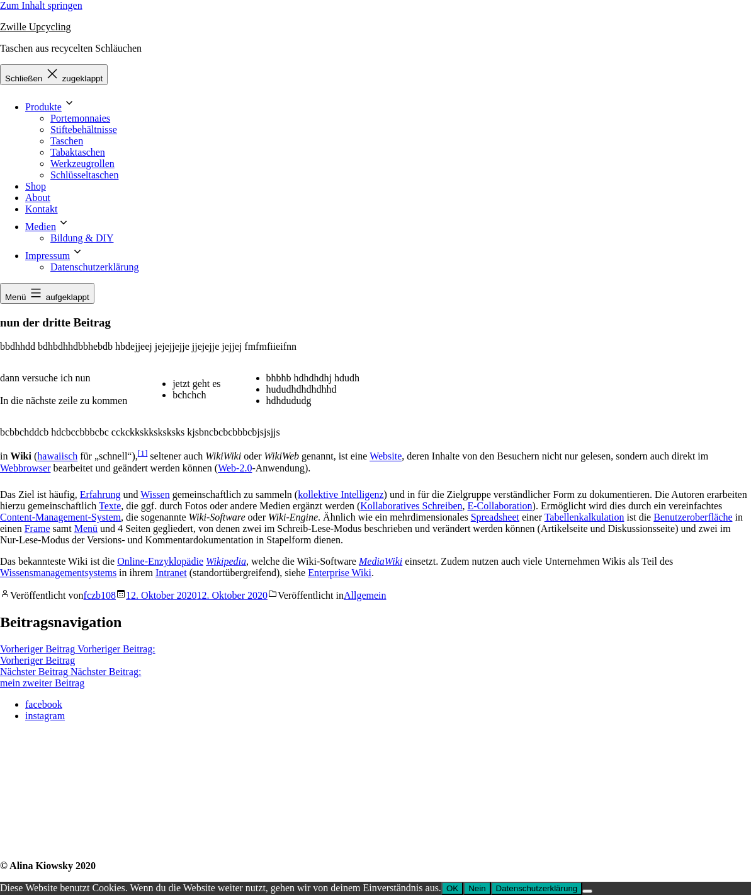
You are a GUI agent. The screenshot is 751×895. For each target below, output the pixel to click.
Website (386, 456)
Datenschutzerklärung (94, 267)
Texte (110, 505)
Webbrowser (25, 468)
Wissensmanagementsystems (58, 572)
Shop (35, 186)
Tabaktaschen (77, 152)
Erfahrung (100, 494)
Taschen (66, 141)
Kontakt (41, 209)
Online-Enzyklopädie (160, 561)
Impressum (47, 255)
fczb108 (100, 595)
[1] (143, 453)
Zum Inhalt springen (41, 5)
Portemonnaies (80, 118)
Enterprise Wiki (339, 572)
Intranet (171, 572)
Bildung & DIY (81, 238)
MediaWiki (380, 561)
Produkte (43, 106)
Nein (476, 888)
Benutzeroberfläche (692, 517)
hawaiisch (57, 456)
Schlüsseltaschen (84, 175)
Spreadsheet (495, 517)
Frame (37, 528)
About (37, 197)
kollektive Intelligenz (340, 494)
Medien (40, 226)
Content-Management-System (60, 517)
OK (452, 888)
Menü (86, 528)
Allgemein (365, 595)
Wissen (154, 494)
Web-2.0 (235, 468)
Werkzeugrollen (82, 163)
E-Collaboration (499, 505)
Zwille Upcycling (35, 26)
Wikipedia (226, 561)
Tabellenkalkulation (584, 517)
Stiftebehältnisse (83, 129)
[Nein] (587, 891)
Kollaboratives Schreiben (411, 505)
